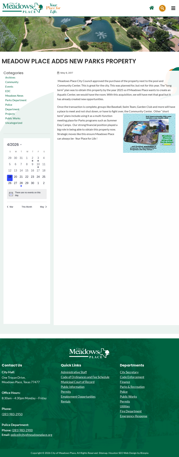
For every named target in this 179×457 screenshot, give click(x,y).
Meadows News (14, 95)
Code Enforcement (132, 377)
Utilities (125, 406)
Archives (10, 77)
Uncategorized (14, 127)
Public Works (13, 122)
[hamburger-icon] (173, 8)
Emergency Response (133, 416)
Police (124, 392)
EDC (8, 91)
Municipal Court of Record (78, 382)
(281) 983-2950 (12, 414)
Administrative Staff (74, 372)
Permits (66, 392)
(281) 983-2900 (22, 430)
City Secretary (129, 372)
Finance (125, 382)
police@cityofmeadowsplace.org (31, 435)
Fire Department (131, 411)
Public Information (72, 387)
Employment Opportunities (78, 396)
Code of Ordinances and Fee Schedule (85, 377)
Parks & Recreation (132, 387)
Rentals (65, 401)
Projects (10, 118)
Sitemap (103, 452)
